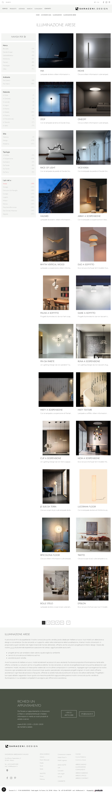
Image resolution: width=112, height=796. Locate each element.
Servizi (5, 8)
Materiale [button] (6, 91)
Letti (59, 768)
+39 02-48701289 (69, 713)
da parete (6, 165)
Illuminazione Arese (69, 14)
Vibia (4, 68)
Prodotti (13, 8)
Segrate (5, 213)
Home (37, 14)
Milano (5, 200)
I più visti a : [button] (7, 180)
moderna (6, 143)
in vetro (5, 125)
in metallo (6, 111)
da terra (6, 171)
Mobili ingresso (62, 761)
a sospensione (8, 158)
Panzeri (5, 61)
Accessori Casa (46, 14)
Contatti (48, 8)
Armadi (60, 777)
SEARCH (6, 2)
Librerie (42, 757)
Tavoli (41, 767)
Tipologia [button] (6, 151)
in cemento (6, 98)
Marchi (29, 8)
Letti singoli (61, 774)
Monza (5, 203)
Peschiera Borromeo (10, 207)
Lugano (5, 196)
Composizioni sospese (64, 755)
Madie (42, 763)
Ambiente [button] (6, 76)
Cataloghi (38, 8)
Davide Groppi (7, 51)
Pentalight (6, 65)
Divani (42, 777)
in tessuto (6, 121)
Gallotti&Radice (8, 55)
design (5, 140)
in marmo (6, 108)
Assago (5, 186)
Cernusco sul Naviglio (10, 190)
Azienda (22, 8)
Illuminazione (57, 14)
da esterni (6, 161)
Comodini (61, 771)
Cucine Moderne (81, 757)
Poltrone (42, 780)
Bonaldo (6, 48)
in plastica (6, 115)
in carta (5, 94)
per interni (6, 83)
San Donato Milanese (10, 210)
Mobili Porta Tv (62, 758)
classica (5, 136)
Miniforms (6, 58)
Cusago (5, 193)
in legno (6, 105)
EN (98, 2)
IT (94, 2)
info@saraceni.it (87, 713)
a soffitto (6, 154)
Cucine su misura (81, 761)
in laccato (6, 101)
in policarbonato (8, 118)
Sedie (41, 769)
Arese (5, 183)
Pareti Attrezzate (44, 761)
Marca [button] (5, 45)
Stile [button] (4, 133)
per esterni (6, 80)
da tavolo (6, 168)
